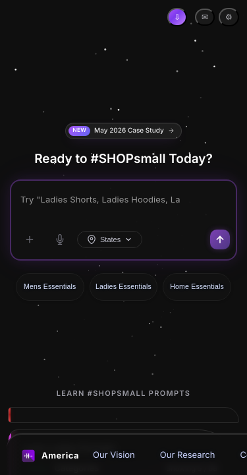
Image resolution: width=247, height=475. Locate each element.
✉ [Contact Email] (205, 17)
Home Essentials (197, 286)
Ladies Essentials (123, 286)
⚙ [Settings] (229, 17)
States (109, 239)
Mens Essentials (50, 286)
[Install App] (177, 17)
